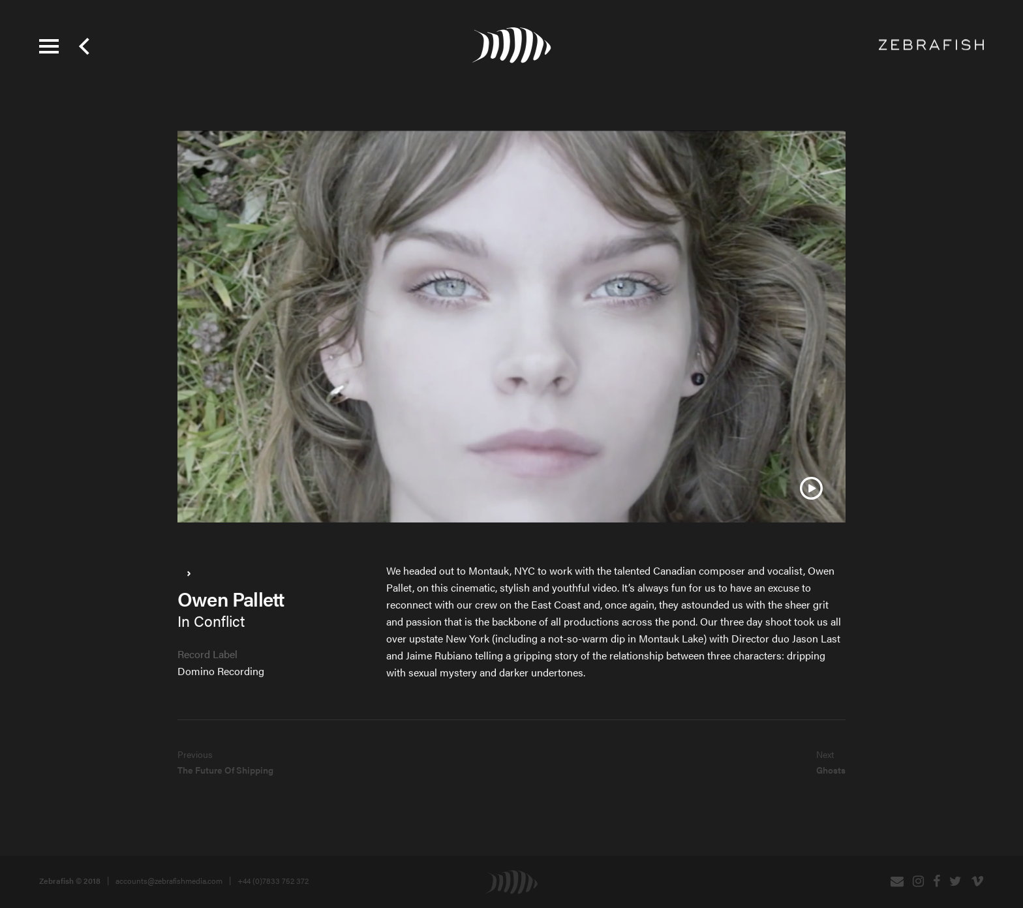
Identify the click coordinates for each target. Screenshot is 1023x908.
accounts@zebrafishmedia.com (168, 880)
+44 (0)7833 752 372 (273, 880)
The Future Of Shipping (225, 769)
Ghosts (831, 769)
